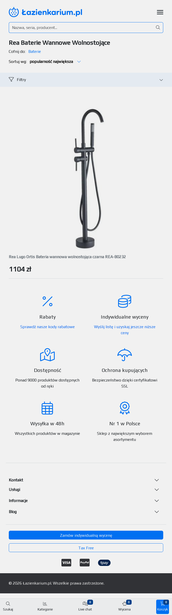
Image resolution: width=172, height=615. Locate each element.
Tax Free (86, 548)
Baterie (34, 51)
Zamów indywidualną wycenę (86, 535)
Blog (13, 511)
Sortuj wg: (45, 61)
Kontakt (16, 480)
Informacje (18, 500)
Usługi (14, 489)
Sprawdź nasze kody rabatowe (47, 326)
